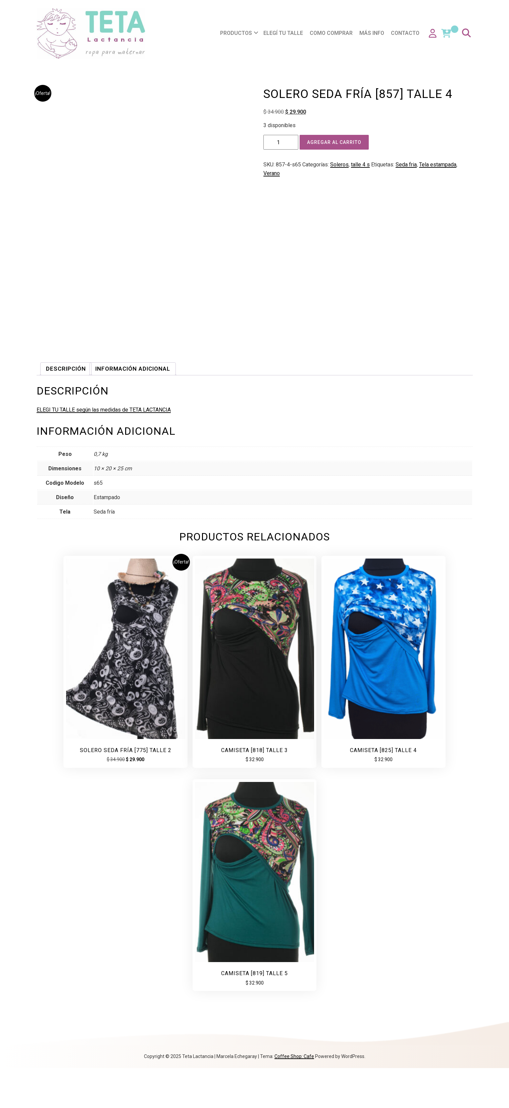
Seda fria (406, 164)
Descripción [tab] (66, 673)
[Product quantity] (280, 142)
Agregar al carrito (334, 142)
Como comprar (332, 33)
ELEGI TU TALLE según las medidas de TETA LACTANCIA (104, 714)
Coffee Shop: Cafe (294, 1096)
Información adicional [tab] (132, 673)
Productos (237, 33)
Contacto (406, 33)
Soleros (339, 164)
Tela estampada (437, 164)
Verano (271, 173)
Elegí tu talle (284, 33)
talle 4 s (360, 164)
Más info (373, 33)
